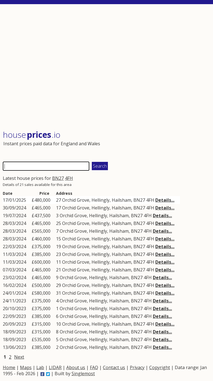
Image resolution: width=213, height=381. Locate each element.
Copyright (159, 367)
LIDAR (55, 367)
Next (19, 357)
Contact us (114, 367)
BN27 (58, 178)
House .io (31, 134)
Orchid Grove (75, 200)
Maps (26, 367)
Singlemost (83, 373)
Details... (164, 200)
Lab (40, 367)
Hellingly (101, 200)
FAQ (94, 367)
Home (9, 367)
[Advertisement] (106, 67)
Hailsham (121, 200)
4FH (69, 178)
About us (75, 367)
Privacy (137, 367)
